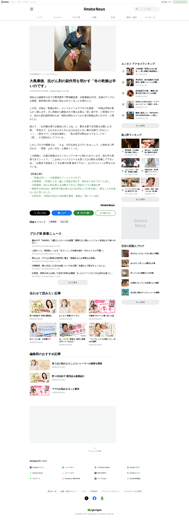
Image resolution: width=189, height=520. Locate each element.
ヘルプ (83, 491)
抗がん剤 (64, 221)
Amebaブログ (134, 467)
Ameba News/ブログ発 (59, 91)
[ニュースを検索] (146, 9)
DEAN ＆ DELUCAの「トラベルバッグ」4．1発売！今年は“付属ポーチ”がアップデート (147, 105)
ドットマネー (69, 467)
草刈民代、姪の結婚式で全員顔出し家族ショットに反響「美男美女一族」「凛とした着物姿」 (147, 83)
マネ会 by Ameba (103, 467)
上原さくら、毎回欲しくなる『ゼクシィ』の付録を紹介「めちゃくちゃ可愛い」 (68, 250)
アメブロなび (101, 478)
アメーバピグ (69, 473)
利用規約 (94, 491)
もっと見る (72, 282)
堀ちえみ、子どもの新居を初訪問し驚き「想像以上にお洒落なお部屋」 (64, 258)
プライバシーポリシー (110, 491)
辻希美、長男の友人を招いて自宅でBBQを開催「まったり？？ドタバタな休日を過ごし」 (72, 273)
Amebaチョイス (38, 467)
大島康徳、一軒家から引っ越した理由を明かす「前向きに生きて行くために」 (72, 181)
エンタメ (57, 17)
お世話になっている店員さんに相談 (144, 283)
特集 (94, 17)
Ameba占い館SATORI (72, 478)
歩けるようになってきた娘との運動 (144, 253)
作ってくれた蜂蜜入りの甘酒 (142, 273)
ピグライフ (36, 478)
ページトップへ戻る (94, 449)
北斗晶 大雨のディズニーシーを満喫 (144, 292)
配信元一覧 (52, 491)
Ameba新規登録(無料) (180, 2)
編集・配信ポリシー (69, 491)
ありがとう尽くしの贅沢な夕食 (142, 263)
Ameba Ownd (37, 473)
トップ (39, 17)
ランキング (150, 17)
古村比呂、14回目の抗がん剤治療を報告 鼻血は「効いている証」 (66, 195)
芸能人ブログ (167, 2)
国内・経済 (132, 17)
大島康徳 (52, 221)
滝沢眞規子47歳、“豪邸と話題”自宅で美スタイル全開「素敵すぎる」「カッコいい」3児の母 (147, 94)
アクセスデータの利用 (132, 491)
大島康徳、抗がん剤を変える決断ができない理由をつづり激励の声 (66, 184)
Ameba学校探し (135, 478)
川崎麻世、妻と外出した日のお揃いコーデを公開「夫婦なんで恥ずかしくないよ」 (69, 265)
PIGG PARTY (101, 473)
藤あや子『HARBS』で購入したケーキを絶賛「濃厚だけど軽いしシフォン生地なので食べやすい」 (74, 241)
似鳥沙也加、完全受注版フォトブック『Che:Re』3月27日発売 (152, 172)
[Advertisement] (52, 424)
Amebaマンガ (134, 473)
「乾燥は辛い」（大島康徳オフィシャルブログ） (57, 177)
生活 (113, 17)
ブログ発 (76, 17)
